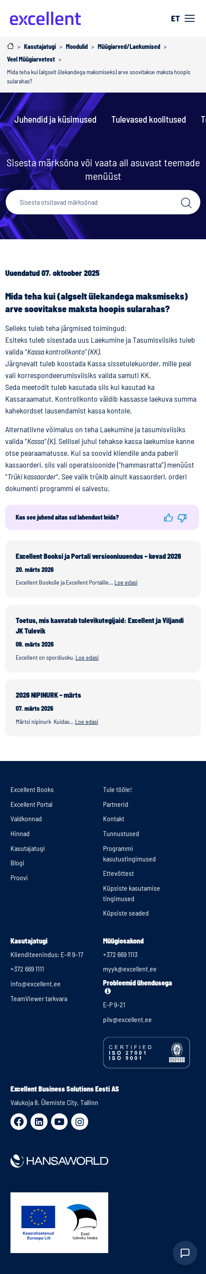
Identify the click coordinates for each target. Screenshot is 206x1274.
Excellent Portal (31, 804)
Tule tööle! (117, 789)
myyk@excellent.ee (130, 968)
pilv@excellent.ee (127, 1019)
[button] (168, 517)
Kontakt (113, 818)
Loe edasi (125, 582)
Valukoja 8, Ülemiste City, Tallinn (54, 1102)
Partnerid (115, 804)
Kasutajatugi (27, 848)
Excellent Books (32, 789)
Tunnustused (121, 833)
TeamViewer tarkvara (38, 998)
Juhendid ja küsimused (55, 119)
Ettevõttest (118, 873)
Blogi (17, 862)
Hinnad (20, 833)
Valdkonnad (26, 818)
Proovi (19, 877)
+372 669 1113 (120, 954)
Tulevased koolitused (148, 119)
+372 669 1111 (27, 968)
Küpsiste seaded (126, 913)
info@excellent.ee (35, 983)
